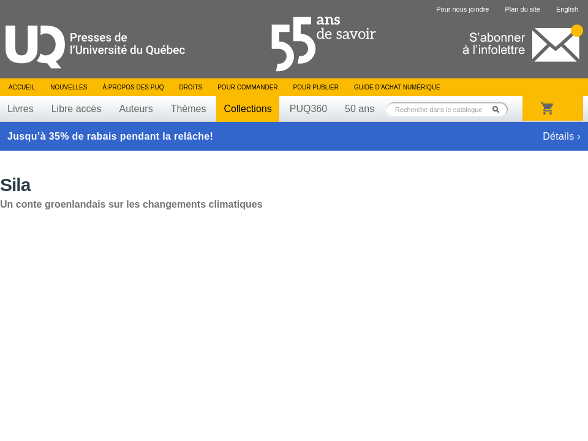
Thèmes (188, 109)
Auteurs (136, 109)
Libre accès (76, 109)
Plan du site (522, 9)
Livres (20, 109)
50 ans (359, 109)
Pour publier (316, 87)
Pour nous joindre (462, 9)
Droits (190, 87)
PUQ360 (308, 109)
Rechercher (499, 109)
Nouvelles (68, 87)
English (567, 9)
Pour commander (247, 87)
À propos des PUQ (133, 87)
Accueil (22, 87)
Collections (247, 109)
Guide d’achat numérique (397, 87)
